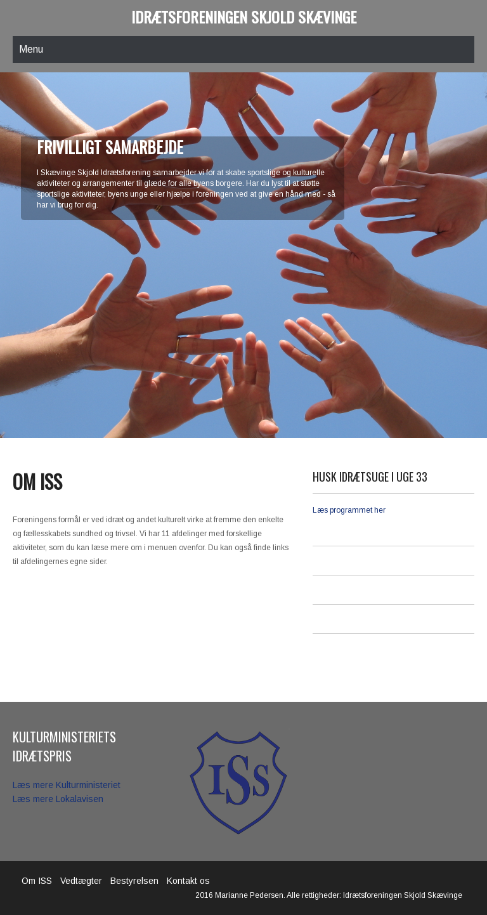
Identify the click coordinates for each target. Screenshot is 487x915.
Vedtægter (81, 881)
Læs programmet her (349, 510)
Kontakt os (188, 881)
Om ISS (37, 881)
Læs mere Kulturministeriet (66, 785)
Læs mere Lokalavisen (58, 799)
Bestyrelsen (134, 881)
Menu (31, 49)
